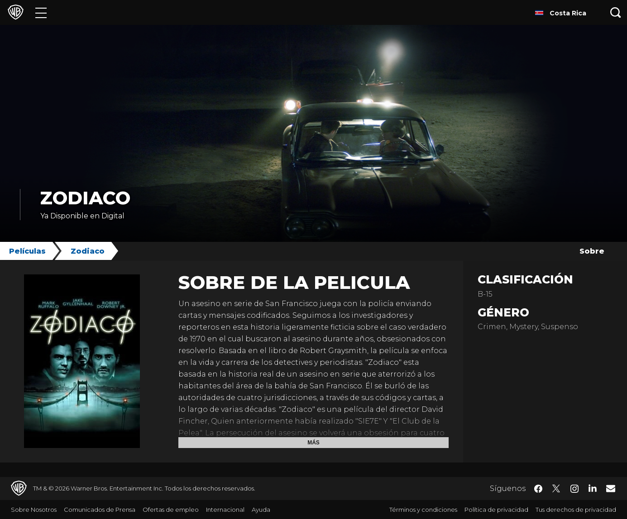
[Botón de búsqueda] (615, 12)
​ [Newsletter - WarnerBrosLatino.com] (610, 488)
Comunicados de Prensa (99, 509)
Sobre (591, 251)
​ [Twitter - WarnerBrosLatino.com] (556, 489)
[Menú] (41, 12)
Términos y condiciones (423, 509)
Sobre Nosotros (34, 509)
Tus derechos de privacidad (576, 509)
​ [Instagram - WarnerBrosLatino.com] (574, 489)
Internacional (225, 509)
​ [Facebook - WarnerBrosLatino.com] (538, 489)
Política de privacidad (496, 509)
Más (313, 442)
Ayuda (261, 509)
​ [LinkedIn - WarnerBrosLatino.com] (592, 487)
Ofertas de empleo (171, 509)
